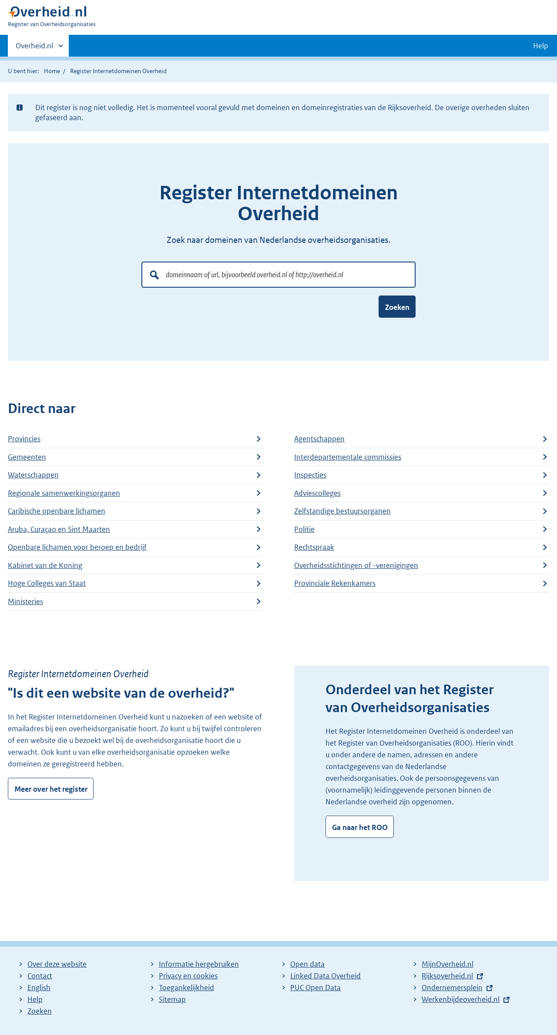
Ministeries (25, 601)
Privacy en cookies (188, 976)
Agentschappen (319, 439)
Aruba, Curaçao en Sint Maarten (59, 529)
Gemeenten (27, 457)
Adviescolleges (317, 493)
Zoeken (397, 307)
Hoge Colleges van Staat (47, 583)
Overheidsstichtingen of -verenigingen (356, 565)
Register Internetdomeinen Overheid (118, 71)
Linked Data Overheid (325, 976)
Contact (39, 976)
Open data (307, 964)
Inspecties (310, 475)
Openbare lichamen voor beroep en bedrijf (77, 547)
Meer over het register (50, 789)
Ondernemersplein (452, 987)
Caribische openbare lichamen (56, 511)
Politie (304, 529)
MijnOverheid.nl (447, 964)
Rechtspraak (314, 547)
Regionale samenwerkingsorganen (64, 493)
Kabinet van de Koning (45, 565)
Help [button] (540, 45)
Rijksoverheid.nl (447, 976)
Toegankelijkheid (186, 987)
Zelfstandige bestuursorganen (342, 511)
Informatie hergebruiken (199, 964)
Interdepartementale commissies (347, 457)
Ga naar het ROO (360, 827)
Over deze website (57, 964)
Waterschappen (33, 475)
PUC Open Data (315, 987)
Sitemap (172, 999)
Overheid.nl (34, 48)
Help (35, 999)
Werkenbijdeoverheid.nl (461, 999)
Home (52, 71)
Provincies (24, 439)
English (38, 987)
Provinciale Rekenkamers (335, 583)
